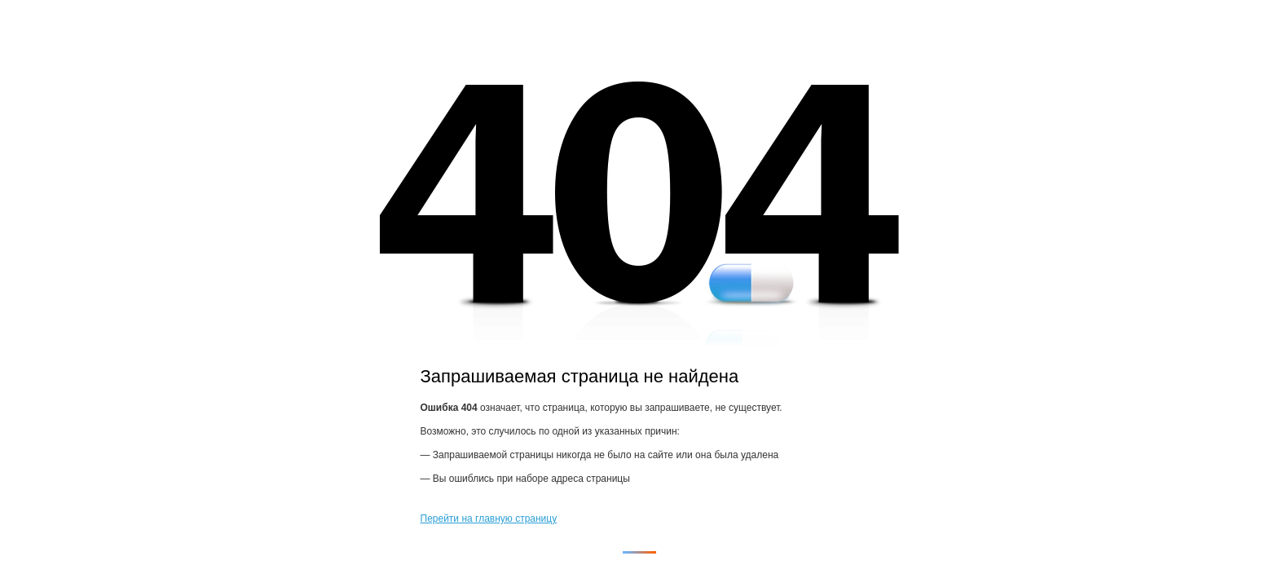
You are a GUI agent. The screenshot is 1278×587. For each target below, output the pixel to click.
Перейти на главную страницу (489, 518)
